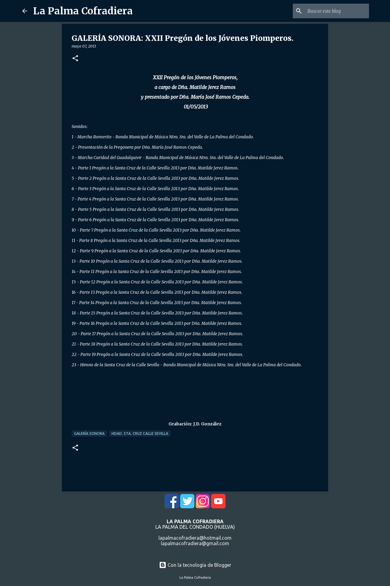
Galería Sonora (89, 433)
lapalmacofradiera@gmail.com (195, 543)
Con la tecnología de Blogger (195, 565)
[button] (75, 59)
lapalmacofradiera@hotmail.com (195, 538)
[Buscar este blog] (337, 11)
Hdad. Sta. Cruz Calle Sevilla (140, 433)
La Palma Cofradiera (83, 11)
